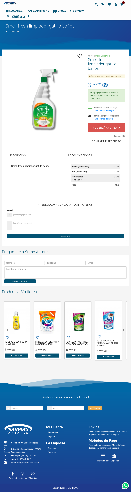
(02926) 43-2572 (24, 459)
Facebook (13, 475)
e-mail (10, 210)
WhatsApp (33, 475)
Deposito (115, 457)
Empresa (52, 448)
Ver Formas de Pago (104, 110)
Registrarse (53, 432)
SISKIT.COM (73, 488)
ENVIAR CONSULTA (20, 281)
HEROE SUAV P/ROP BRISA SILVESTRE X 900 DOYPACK (80, 343)
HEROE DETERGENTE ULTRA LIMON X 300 (19, 343)
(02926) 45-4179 (28, 455)
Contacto (52, 452)
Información (19, 356)
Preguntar (65, 236)
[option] (19, 330)
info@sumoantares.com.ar (28, 462)
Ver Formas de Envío (104, 119)
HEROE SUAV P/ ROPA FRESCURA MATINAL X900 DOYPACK (110, 343)
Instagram (23, 475)
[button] (122, 4)
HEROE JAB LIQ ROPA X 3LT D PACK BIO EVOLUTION (50, 343)
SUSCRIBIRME (95, 408)
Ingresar (51, 436)
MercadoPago (103, 457)
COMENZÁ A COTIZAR (106, 127)
